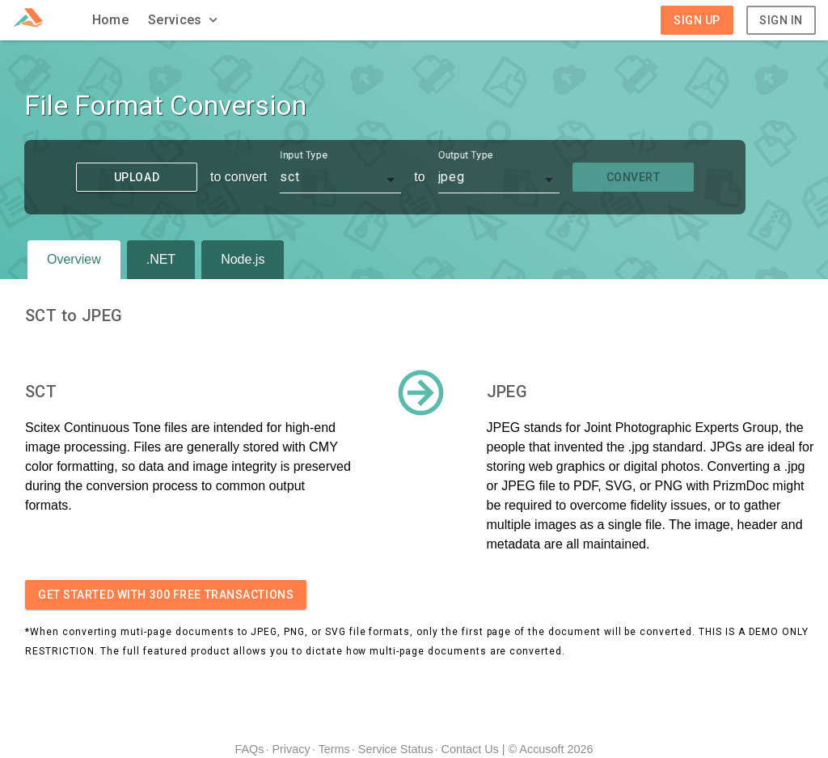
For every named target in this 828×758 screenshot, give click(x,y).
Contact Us (470, 749)
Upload (136, 177)
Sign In (781, 20)
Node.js (242, 259)
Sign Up (697, 20)
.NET (160, 259)
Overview (74, 259)
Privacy (291, 749)
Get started (166, 594)
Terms (334, 749)
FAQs (249, 749)
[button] (184, 20)
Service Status (395, 749)
